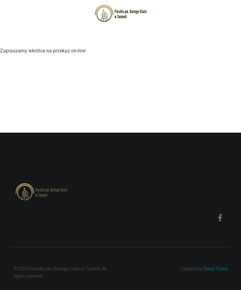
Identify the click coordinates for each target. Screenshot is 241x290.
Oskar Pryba (215, 269)
